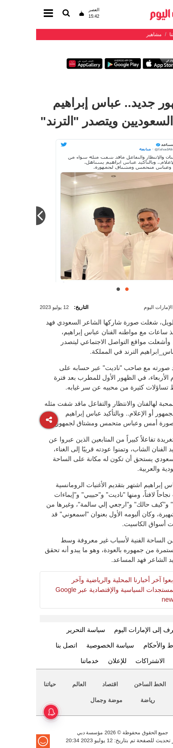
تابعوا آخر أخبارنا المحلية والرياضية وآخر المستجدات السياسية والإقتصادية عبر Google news (79, 589)
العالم (43, 684)
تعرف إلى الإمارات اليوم (110, 629)
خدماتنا (53, 661)
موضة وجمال (70, 700)
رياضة (111, 700)
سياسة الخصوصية (74, 645)
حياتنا (14, 684)
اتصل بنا (30, 645)
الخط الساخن (114, 684)
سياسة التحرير (49, 629)
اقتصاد (74, 684)
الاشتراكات (114, 661)
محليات (155, 684)
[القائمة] (30, 13)
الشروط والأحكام (130, 645)
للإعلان (81, 661)
